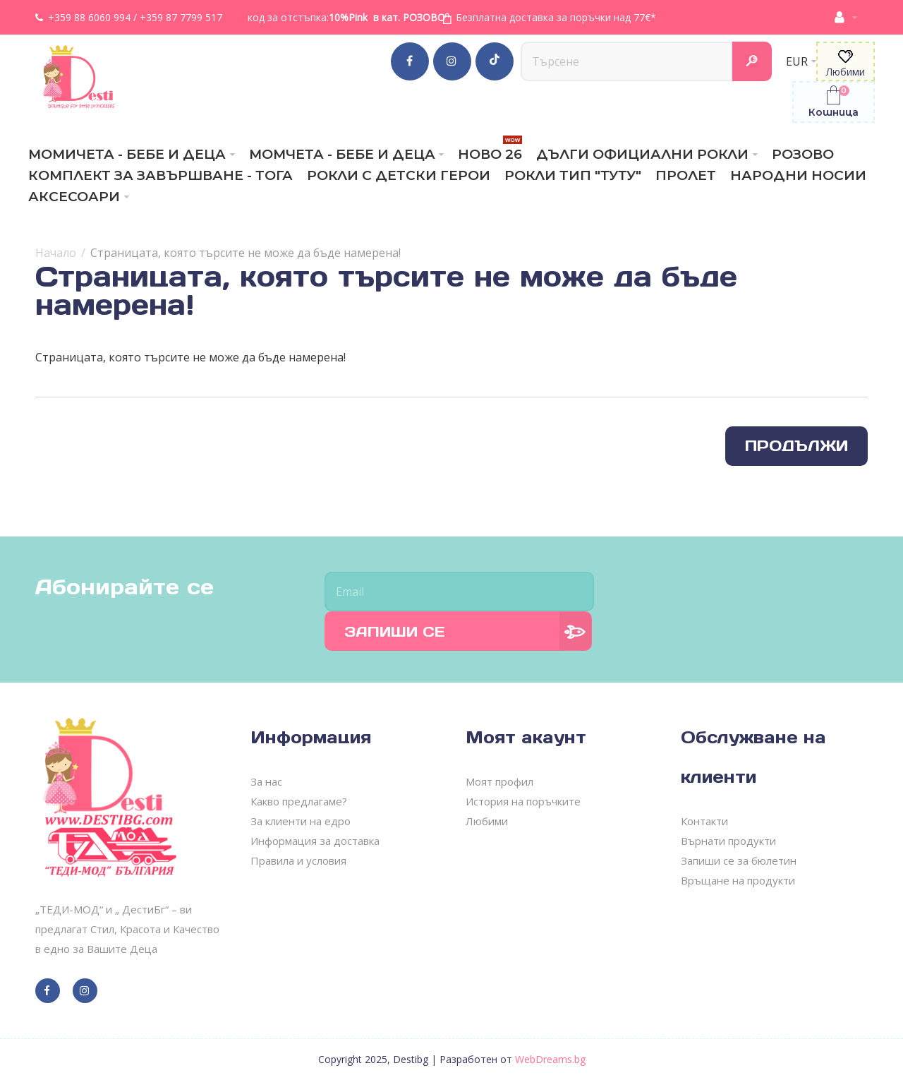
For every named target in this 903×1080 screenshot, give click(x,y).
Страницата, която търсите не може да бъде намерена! (245, 252)
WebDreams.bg (550, 1059)
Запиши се (394, 632)
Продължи (796, 445)
